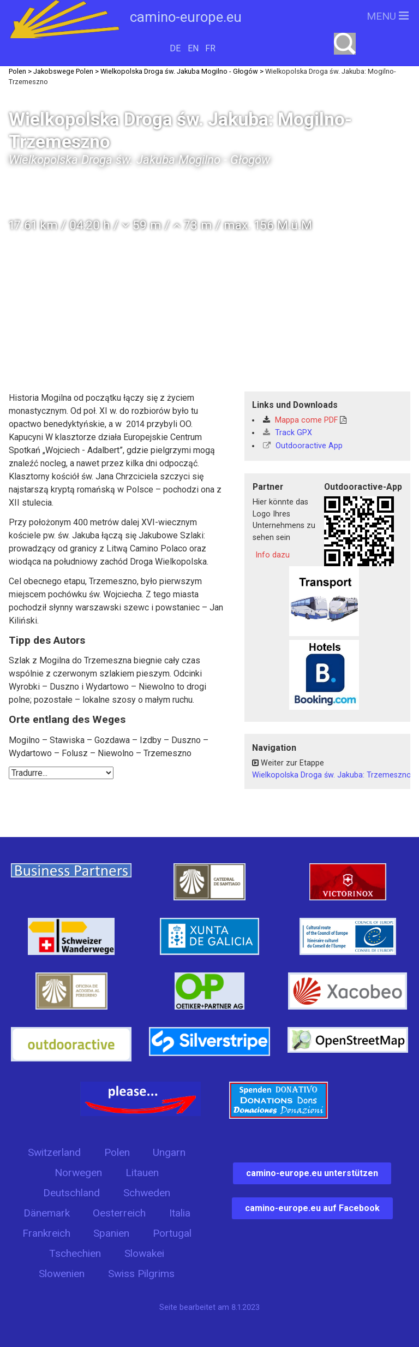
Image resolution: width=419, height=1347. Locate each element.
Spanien (111, 1233)
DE (175, 48)
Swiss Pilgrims (141, 1273)
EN (193, 48)
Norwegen (78, 1172)
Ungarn (169, 1152)
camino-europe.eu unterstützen (312, 1173)
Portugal (172, 1233)
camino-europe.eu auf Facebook (312, 1208)
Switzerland (54, 1152)
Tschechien (75, 1253)
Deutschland (71, 1192)
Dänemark (46, 1213)
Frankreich (46, 1233)
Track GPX (287, 432)
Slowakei (144, 1253)
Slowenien (62, 1273)
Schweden (146, 1192)
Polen (117, 1152)
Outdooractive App (303, 445)
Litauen (142, 1172)
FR (210, 48)
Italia (179, 1213)
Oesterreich (119, 1213)
